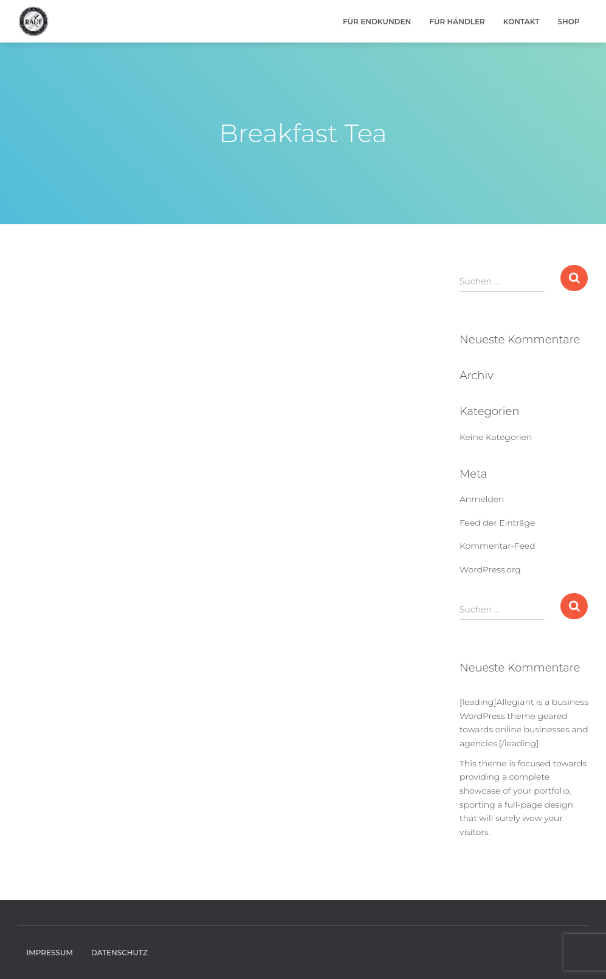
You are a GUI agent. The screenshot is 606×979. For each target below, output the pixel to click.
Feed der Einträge (497, 522)
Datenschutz (119, 952)
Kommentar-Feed (497, 545)
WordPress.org (490, 569)
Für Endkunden (377, 21)
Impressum (50, 952)
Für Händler (457, 21)
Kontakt (521, 21)
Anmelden (482, 498)
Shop (568, 21)
